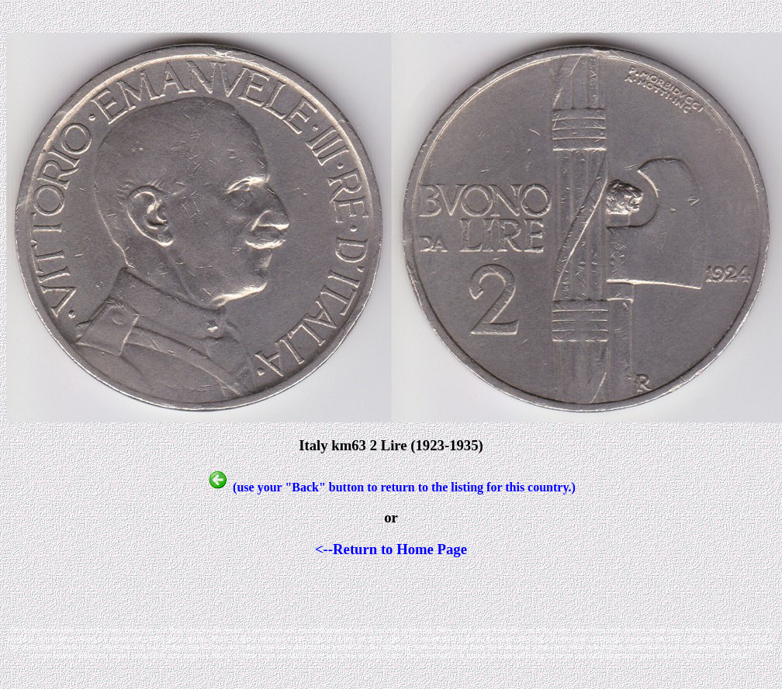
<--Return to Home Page (391, 549)
